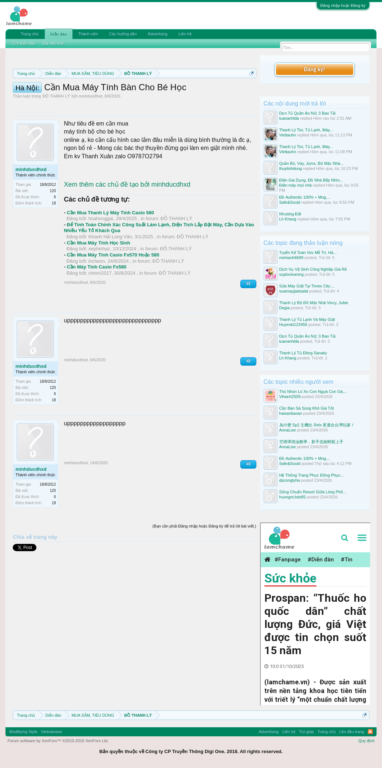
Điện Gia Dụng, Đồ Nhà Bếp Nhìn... (311, 180)
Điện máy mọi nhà (295, 185)
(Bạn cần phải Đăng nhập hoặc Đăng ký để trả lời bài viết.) (204, 564)
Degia (284, 308)
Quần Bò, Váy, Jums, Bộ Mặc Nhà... (311, 163)
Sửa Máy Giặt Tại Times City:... (307, 286)
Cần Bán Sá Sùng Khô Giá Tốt (306, 408)
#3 (248, 502)
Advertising (158, 34)
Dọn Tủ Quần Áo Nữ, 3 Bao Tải (307, 113)
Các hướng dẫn (123, 34)
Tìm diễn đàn (23, 43)
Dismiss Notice (250, 90)
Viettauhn (287, 135)
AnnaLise (287, 430)
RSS (370, 731)
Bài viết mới (53, 43)
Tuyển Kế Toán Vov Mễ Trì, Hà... (308, 252)
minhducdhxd (90, 134)
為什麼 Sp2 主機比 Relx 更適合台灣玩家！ (317, 425)
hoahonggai (100, 256)
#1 (248, 322)
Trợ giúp (306, 731)
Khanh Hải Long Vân (110, 275)
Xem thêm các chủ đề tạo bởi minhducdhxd (127, 222)
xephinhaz (99, 287)
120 (53, 229)
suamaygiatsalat (293, 291)
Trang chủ (29, 34)
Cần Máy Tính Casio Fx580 (96, 305)
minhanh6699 (291, 257)
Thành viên (88, 34)
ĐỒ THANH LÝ (56, 134)
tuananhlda (289, 118)
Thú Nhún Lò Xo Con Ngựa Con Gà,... (313, 391)
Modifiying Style (23, 731)
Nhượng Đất (290, 214)
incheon (96, 299)
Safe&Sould (289, 202)
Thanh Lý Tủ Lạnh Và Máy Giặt (307, 319)
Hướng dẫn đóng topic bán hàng (195, 99)
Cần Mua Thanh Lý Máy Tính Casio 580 (110, 250)
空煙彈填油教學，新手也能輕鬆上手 (311, 441)
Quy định (366, 741)
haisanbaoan (290, 413)
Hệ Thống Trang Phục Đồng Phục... (311, 475)
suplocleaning (291, 274)
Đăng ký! (314, 69)
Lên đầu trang (351, 731)
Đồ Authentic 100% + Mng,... (305, 197)
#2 (248, 399)
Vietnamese (51, 731)
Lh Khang (287, 219)
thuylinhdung (290, 168)
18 (54, 241)
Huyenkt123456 (293, 324)
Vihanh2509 (290, 396)
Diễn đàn (58, 34)
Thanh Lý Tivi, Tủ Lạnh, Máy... (306, 130)
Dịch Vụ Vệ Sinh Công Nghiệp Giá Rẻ (313, 269)
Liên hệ (185, 34)
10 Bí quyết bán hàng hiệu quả (93, 107)
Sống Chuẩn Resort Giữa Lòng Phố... (313, 492)
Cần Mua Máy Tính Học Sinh (98, 280)
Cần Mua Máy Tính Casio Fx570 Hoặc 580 (113, 292)
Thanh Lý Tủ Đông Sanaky (303, 353)
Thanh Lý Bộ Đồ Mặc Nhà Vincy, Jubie (313, 303)
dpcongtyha (289, 480)
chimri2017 (100, 311)
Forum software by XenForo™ (58, 741)
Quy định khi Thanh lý (115, 99)
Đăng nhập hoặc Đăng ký (343, 5)
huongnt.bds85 (292, 497)
